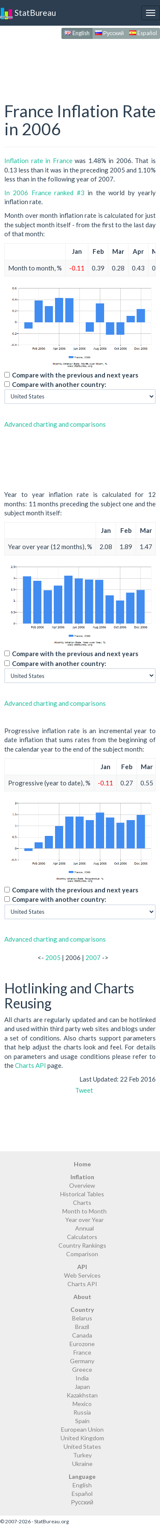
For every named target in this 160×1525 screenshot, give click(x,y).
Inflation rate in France (38, 160)
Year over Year (84, 1219)
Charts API (30, 1065)
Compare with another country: (59, 384)
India (82, 1378)
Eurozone (82, 1343)
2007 (93, 957)
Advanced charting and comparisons (55, 424)
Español (143, 33)
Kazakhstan (82, 1395)
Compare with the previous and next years (75, 375)
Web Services (82, 1275)
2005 (53, 957)
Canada (82, 1335)
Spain (82, 1420)
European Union (82, 1429)
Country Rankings (82, 1245)
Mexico (82, 1403)
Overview (82, 1185)
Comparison (82, 1253)
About (82, 1296)
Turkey (82, 1455)
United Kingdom (82, 1438)
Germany (82, 1360)
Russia (82, 1412)
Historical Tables (82, 1194)
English (77, 33)
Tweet (84, 1090)
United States (82, 1446)
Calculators (82, 1236)
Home (82, 1164)
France (82, 1352)
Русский (109, 33)
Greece (82, 1369)
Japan (82, 1386)
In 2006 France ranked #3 (44, 192)
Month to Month (84, 1211)
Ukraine (82, 1463)
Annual (84, 1228)
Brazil (82, 1326)
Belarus (82, 1318)
